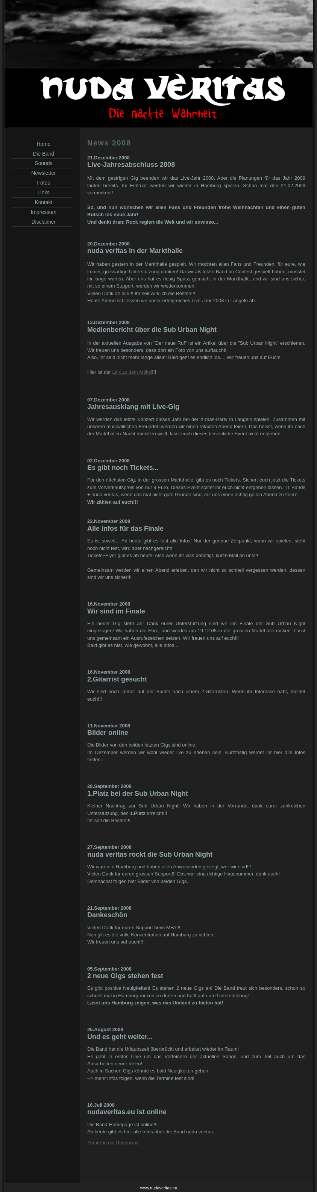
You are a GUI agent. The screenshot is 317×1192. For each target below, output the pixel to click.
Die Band (42, 154)
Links (42, 192)
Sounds (42, 163)
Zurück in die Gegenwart (113, 1142)
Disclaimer (42, 222)
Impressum (42, 212)
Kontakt (42, 202)
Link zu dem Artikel (132, 372)
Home (42, 144)
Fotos (42, 183)
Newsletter (42, 173)
